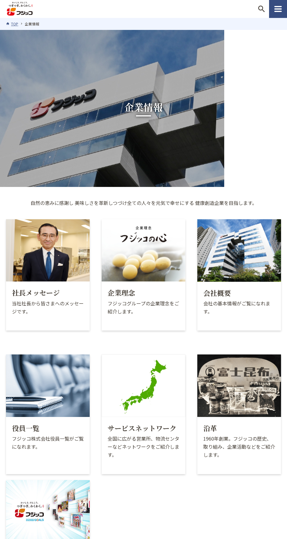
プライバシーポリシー (171, 491)
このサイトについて (113, 491)
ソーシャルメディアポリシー (238, 491)
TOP (14, 23)
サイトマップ (143, 500)
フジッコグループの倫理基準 (49, 491)
